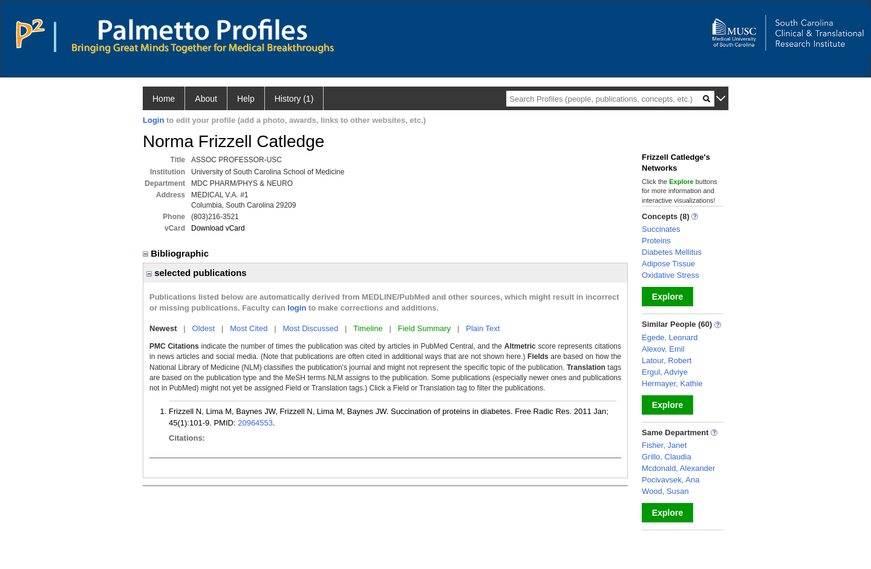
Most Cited (248, 328)
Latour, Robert (666, 360)
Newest (163, 328)
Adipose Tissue (668, 263)
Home (163, 99)
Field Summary (424, 328)
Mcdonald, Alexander (678, 468)
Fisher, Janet (664, 445)
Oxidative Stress (670, 275)
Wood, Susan (665, 491)
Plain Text (483, 328)
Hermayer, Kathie (672, 383)
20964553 (255, 422)
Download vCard (218, 228)
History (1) (294, 99)
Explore (667, 296)
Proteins (656, 240)
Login (153, 120)
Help (246, 99)
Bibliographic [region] (177, 253)
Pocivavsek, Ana (670, 479)
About (206, 99)
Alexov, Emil (663, 349)
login (296, 307)
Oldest (203, 328)
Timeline (368, 328)
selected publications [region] (196, 273)
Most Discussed (310, 328)
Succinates (661, 229)
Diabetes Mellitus (672, 252)
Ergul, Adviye (665, 372)
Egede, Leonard (670, 337)
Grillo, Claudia (666, 456)
